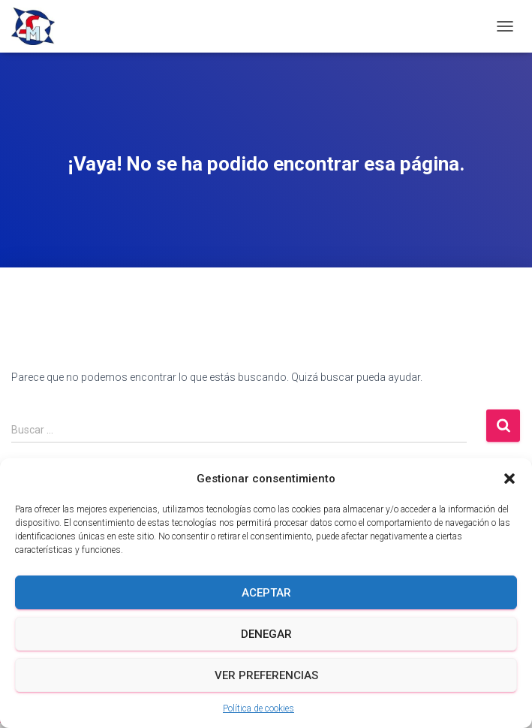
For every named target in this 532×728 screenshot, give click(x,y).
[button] (509, 478)
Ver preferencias (266, 675)
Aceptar (266, 593)
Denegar (266, 634)
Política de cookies (258, 708)
